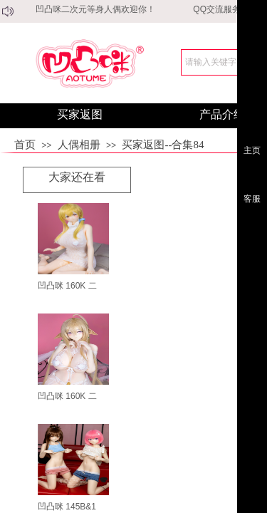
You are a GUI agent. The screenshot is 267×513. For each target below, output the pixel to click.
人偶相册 (79, 144)
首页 (25, 144)
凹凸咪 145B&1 (67, 507)
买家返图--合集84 (163, 144)
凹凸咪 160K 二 (67, 286)
